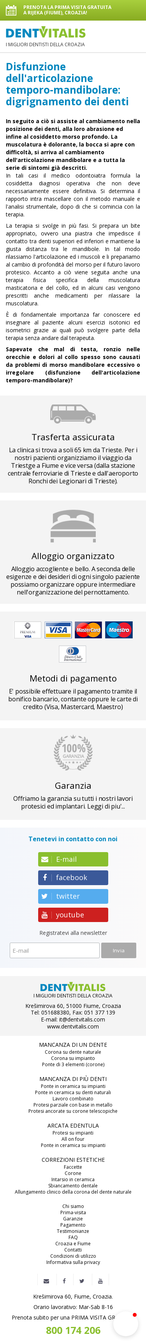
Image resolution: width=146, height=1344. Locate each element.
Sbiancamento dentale (73, 1186)
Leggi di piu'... (106, 806)
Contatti (73, 1250)
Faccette (73, 1167)
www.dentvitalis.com (73, 1026)
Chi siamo (73, 1206)
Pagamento (73, 1225)
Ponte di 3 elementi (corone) (73, 1065)
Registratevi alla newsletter (73, 933)
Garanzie (73, 1219)
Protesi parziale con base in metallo (73, 1105)
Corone (73, 1173)
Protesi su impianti (73, 1133)
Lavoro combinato (73, 1099)
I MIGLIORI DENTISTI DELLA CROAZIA (46, 36)
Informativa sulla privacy (73, 1262)
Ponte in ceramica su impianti (73, 1086)
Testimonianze (73, 1231)
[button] (125, 1323)
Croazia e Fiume (73, 1244)
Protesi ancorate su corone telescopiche (73, 1111)
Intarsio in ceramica (73, 1180)
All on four (73, 1139)
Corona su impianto (73, 1058)
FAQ (73, 1237)
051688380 (55, 1012)
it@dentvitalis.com (82, 1019)
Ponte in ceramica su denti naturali (73, 1092)
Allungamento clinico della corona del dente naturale (73, 1192)
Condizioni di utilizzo (73, 1256)
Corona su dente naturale (73, 1052)
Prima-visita (73, 1213)
